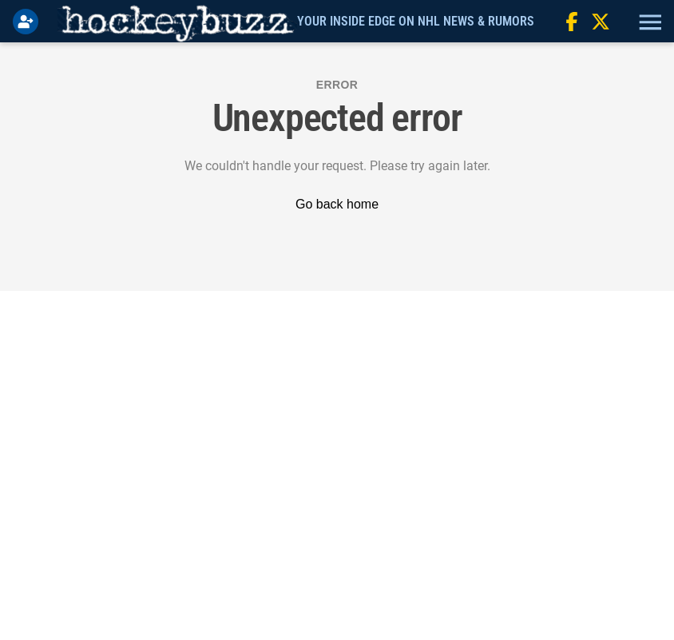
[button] (648, 21)
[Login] (29, 22)
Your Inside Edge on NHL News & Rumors (415, 21)
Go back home (337, 204)
